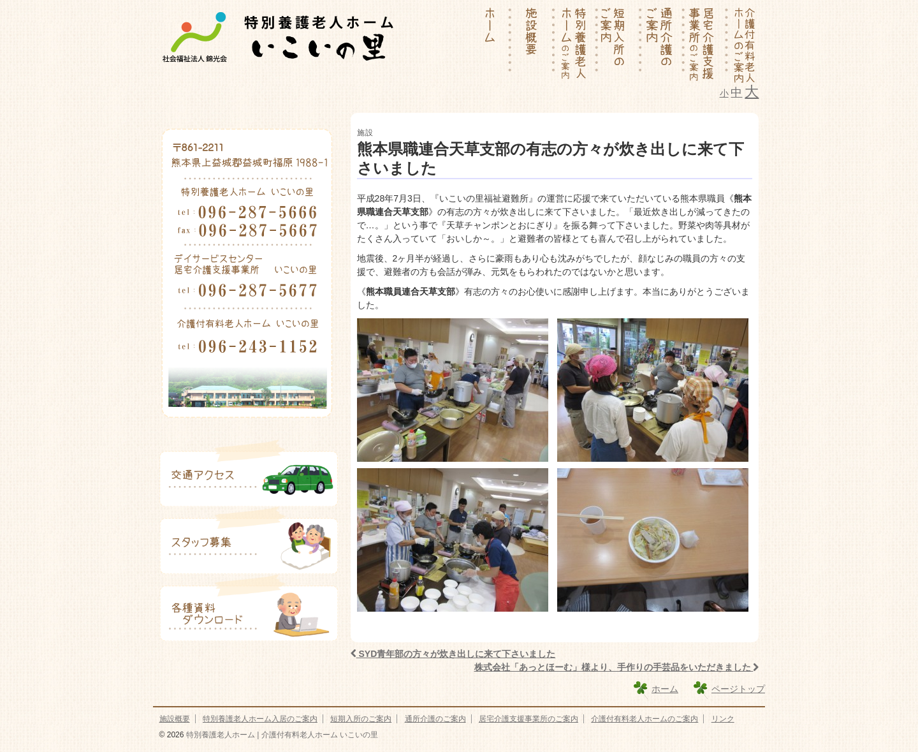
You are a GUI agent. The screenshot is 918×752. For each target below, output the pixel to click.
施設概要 (174, 718)
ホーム (665, 689)
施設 (365, 132)
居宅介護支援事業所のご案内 (528, 718)
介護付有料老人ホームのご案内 (644, 718)
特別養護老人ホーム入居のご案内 (260, 718)
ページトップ (738, 689)
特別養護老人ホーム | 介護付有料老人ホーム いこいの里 (280, 734)
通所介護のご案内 (435, 718)
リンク (722, 718)
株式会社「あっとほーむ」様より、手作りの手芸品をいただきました (616, 667)
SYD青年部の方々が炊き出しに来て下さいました (453, 654)
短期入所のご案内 (360, 718)
